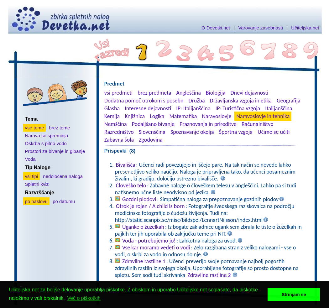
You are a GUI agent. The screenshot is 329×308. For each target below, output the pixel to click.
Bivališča (125, 164)
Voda (30, 159)
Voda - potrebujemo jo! (148, 240)
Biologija (216, 92)
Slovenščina (152, 131)
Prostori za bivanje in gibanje (55, 151)
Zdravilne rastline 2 (209, 275)
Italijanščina (278, 108)
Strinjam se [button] (294, 294)
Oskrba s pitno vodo (46, 143)
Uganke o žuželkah (143, 226)
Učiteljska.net (305, 27)
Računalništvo (258, 124)
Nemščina (115, 124)
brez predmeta (154, 92)
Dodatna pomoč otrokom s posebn (144, 100)
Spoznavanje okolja (192, 131)
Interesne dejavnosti (148, 108)
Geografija (288, 100)
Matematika (183, 116)
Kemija (112, 116)
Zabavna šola (119, 139)
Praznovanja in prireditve (208, 124)
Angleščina (188, 92)
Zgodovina (150, 139)
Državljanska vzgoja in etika (241, 100)
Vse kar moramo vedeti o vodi (156, 247)
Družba (197, 100)
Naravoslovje (216, 116)
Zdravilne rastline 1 (143, 261)
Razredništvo (119, 131)
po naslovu (36, 201)
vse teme (34, 127)
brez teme (59, 127)
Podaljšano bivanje (153, 124)
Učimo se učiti (274, 131)
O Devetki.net (215, 27)
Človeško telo (131, 185)
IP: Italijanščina (193, 108)
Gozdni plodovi (139, 199)
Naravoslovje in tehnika (263, 116)
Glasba (112, 108)
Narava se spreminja (46, 135)
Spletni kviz (37, 184)
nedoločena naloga (63, 176)
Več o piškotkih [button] (84, 298)
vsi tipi (31, 176)
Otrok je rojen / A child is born (150, 206)
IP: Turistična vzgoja (238, 108)
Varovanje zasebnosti (260, 27)
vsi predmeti (118, 92)
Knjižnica (135, 116)
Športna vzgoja (236, 131)
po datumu (64, 201)
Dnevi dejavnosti (250, 92)
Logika (157, 116)
